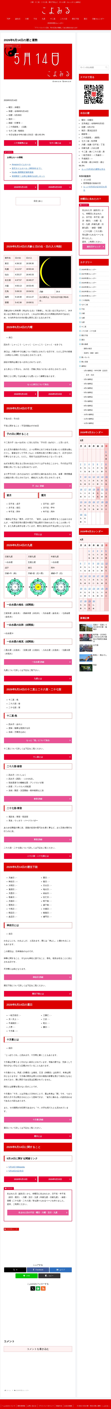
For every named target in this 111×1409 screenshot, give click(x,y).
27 (98, 502)
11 (89, 477)
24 (85, 502)
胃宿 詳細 (38, 840)
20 (98, 489)
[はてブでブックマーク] (61, 1270)
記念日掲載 (68, 1406)
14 (102, 477)
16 (81, 489)
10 (85, 477)
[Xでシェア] (15, 1270)
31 (85, 515)
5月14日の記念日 (16, 1171)
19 (94, 489)
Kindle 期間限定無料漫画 (22, 172)
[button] (49, 1275)
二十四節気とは (21, 143)
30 (81, 515)
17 (85, 489)
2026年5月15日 (55, 187)
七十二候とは (55, 143)
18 (89, 489)
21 (102, 489)
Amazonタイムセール (21, 164)
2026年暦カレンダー (11, 1229)
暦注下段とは (38, 994)
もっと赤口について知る (38, 384)
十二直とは (38, 757)
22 (106, 489)
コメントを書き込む (38, 1349)
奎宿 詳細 (38, 799)
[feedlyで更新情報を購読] (38, 1288)
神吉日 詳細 (38, 977)
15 (106, 477)
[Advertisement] (38, 89)
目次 (36, 201)
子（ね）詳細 (38, 486)
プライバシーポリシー (46, 1406)
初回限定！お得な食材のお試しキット (28, 176)
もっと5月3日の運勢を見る (93, 169)
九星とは (38, 679)
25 (89, 502)
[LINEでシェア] (27, 1275)
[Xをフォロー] (33, 1288)
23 (81, 502)
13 (98, 477)
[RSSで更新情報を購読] (43, 1288)
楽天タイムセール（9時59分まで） (27, 168)
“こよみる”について (8, 1406)
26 (94, 502)
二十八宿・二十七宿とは (38, 856)
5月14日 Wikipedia (17, 1167)
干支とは (38, 534)
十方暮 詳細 (38, 1120)
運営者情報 (21, 1406)
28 (102, 502)
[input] (94, 67)
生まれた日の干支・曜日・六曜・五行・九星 (37, 1213)
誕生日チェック (94, 247)
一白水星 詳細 (38, 662)
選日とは (38, 1136)
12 (94, 477)
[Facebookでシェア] (38, 1270)
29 (106, 502)
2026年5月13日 (20, 187)
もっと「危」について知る (38, 740)
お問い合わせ (31, 1406)
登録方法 (59, 1406)
